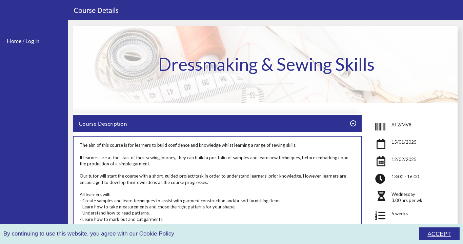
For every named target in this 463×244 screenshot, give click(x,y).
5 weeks (399, 213)
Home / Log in (23, 41)
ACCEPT (439, 234)
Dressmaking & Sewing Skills (266, 64)
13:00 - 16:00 (405, 176)
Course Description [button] (217, 123)
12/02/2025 (404, 159)
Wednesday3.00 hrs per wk (406, 197)
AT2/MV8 (401, 124)
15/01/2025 (404, 142)
